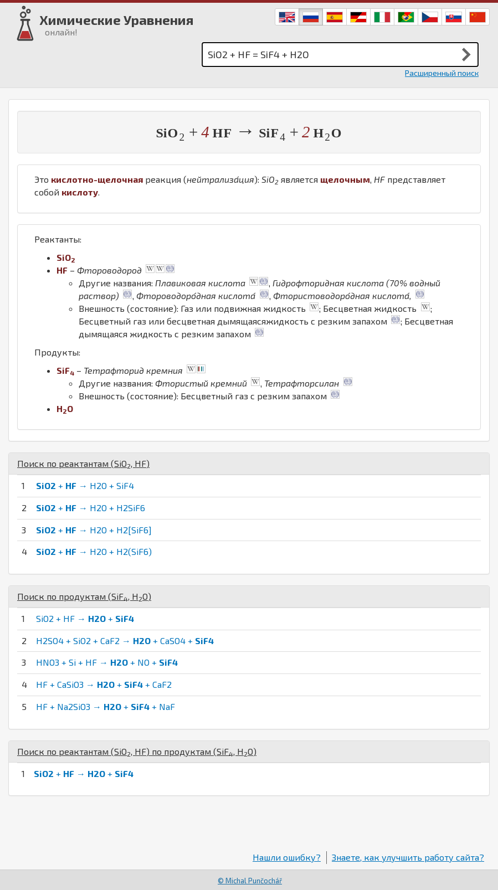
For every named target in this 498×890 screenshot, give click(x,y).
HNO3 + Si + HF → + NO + (107, 662)
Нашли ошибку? (287, 857)
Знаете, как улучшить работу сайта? (408, 857)
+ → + (84, 773)
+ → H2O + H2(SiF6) (94, 551)
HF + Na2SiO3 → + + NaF (105, 706)
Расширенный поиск (442, 73)
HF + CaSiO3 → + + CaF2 (104, 684)
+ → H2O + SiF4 (85, 485)
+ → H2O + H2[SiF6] (94, 529)
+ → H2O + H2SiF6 (90, 507)
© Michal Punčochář (250, 880)
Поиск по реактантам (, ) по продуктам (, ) (136, 751)
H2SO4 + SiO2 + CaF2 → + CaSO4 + (125, 640)
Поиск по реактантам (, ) (83, 463)
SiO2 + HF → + (85, 618)
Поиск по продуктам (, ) (84, 596)
